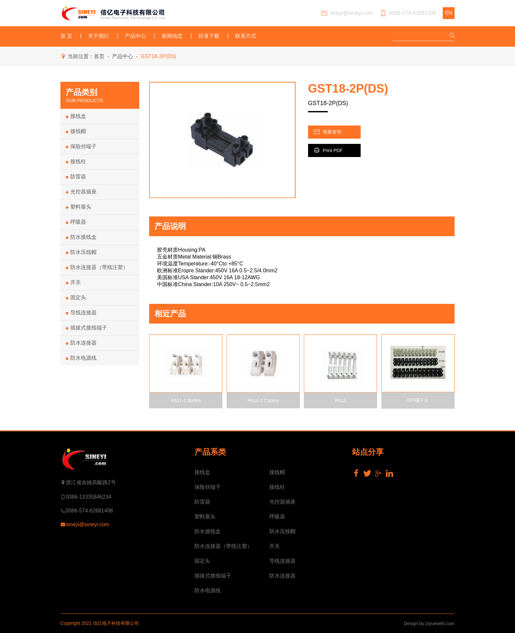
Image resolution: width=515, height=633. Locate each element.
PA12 (340, 400)
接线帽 (76, 131)
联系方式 (245, 36)
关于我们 (98, 36)
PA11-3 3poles (186, 400)
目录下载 (208, 36)
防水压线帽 (81, 252)
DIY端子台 (418, 400)
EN (448, 13)
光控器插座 (81, 192)
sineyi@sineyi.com (347, 13)
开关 (73, 282)
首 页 (66, 36)
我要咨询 (327, 132)
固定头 (76, 298)
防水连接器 (81, 343)
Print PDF (328, 150)
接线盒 (76, 116)
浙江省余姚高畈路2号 (88, 483)
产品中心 (135, 36)
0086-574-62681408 (408, 13)
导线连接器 (81, 313)
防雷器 (76, 177)
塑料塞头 (78, 207)
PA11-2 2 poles (263, 400)
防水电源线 (81, 358)
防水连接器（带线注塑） (97, 267)
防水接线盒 (81, 237)
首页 (99, 56)
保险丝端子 (81, 146)
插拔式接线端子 (86, 328)
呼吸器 (76, 222)
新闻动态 (172, 36)
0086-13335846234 (85, 497)
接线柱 (76, 162)
